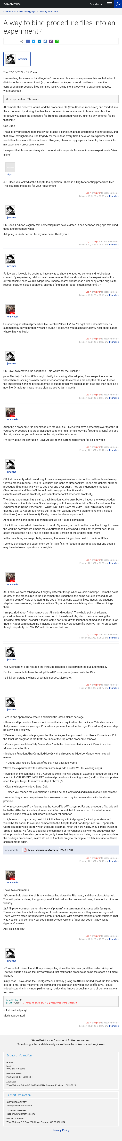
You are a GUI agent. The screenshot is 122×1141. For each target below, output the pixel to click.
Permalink (114, 196)
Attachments (11, 850)
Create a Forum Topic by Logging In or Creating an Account (30, 11)
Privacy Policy (61, 1130)
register (97, 193)
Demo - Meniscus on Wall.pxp (43, 850)
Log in (88, 193)
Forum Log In (96, 4)
